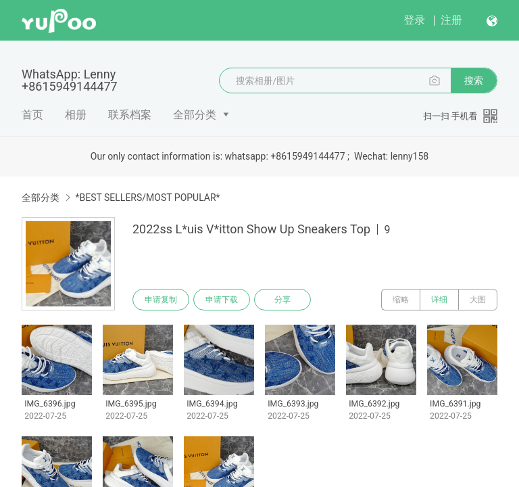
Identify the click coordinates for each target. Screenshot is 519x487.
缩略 (401, 299)
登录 (414, 20)
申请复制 (161, 299)
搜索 (473, 80)
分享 (282, 299)
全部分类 (194, 114)
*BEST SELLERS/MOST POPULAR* (147, 197)
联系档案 (129, 114)
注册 (451, 20)
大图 (478, 299)
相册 (75, 114)
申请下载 (221, 299)
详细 (439, 299)
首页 (32, 114)
